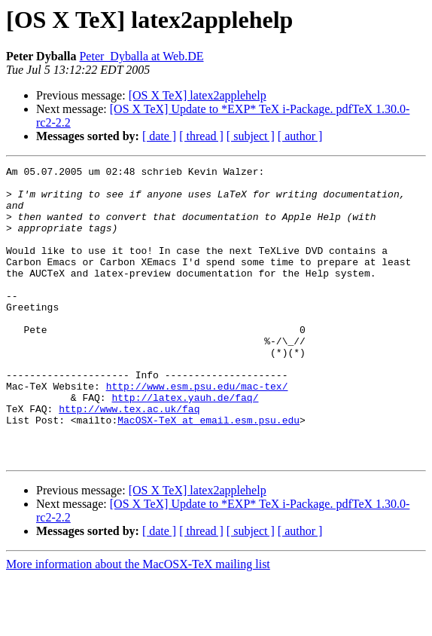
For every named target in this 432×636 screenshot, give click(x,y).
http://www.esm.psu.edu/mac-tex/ (197, 431)
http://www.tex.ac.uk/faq (129, 458)
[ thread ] (201, 136)
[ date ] (159, 136)
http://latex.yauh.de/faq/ (184, 444)
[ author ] (300, 136)
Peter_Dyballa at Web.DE (141, 56)
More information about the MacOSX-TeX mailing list (138, 622)
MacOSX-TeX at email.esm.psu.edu (208, 472)
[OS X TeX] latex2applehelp (197, 95)
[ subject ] (251, 136)
